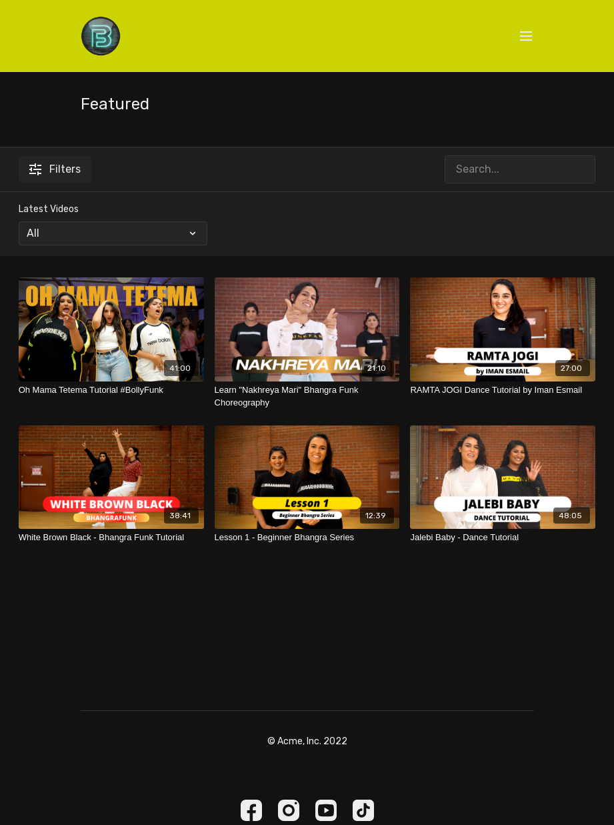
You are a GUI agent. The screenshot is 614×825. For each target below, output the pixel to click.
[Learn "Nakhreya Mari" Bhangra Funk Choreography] (307, 396)
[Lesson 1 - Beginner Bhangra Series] (307, 537)
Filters (55, 169)
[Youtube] (326, 810)
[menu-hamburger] (526, 36)
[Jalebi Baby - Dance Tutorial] (502, 537)
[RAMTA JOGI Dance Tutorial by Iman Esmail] (502, 390)
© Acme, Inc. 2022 (307, 741)
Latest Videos (49, 209)
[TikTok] (363, 810)
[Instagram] (288, 810)
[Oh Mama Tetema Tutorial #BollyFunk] (111, 390)
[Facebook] (251, 810)
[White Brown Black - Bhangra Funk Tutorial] (111, 537)
